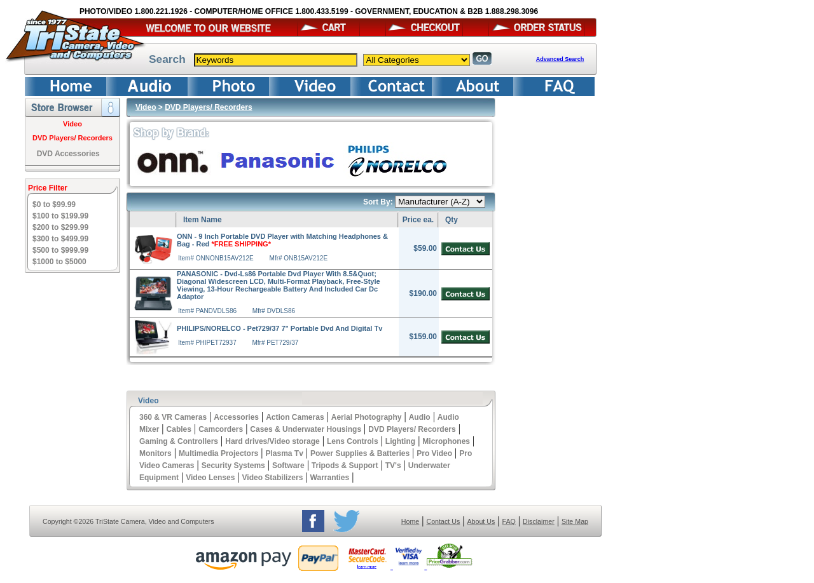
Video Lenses (210, 477)
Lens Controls (352, 441)
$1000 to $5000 (59, 261)
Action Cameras (295, 417)
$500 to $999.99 (60, 250)
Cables (179, 429)
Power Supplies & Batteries (360, 453)
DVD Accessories (68, 153)
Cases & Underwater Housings (305, 429)
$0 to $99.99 (54, 204)
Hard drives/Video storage (272, 441)
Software (288, 465)
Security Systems (233, 465)
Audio (420, 417)
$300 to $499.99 (60, 238)
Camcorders (220, 429)
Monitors (155, 453)
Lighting (400, 441)
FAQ (508, 521)
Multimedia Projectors (218, 453)
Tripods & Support (345, 465)
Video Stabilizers (272, 477)
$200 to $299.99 (60, 227)
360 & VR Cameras (173, 417)
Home (410, 521)
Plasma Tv (284, 453)
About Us (481, 521)
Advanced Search (560, 59)
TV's (393, 465)
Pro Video (434, 453)
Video (72, 124)
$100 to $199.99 (60, 215)
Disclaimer (539, 521)
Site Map (575, 521)
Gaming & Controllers (178, 441)
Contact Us (443, 521)
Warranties (330, 477)
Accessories (236, 417)
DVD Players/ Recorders (72, 138)
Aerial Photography (366, 417)
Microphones (446, 441)
